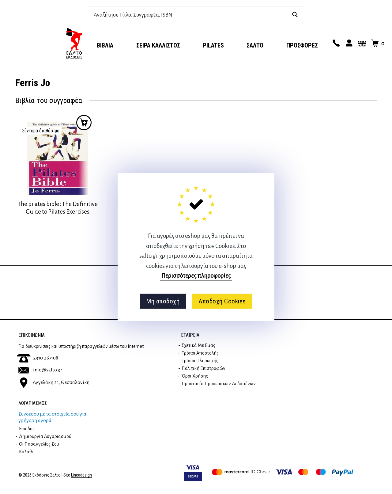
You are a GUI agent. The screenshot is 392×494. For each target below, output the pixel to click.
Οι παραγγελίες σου (39, 444)
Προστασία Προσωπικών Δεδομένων (219, 383)
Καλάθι (26, 451)
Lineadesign (81, 475)
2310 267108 (37, 358)
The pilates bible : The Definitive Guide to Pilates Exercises (58, 208)
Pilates (213, 45)
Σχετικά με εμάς (198, 345)
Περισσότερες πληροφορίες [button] (196, 275)
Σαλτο (255, 45)
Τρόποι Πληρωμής (200, 360)
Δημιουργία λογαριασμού (45, 436)
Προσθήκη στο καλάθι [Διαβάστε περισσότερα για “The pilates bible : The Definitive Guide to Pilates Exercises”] (84, 122)
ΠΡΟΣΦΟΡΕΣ (302, 45)
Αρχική (74, 43)
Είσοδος (27, 428)
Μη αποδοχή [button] (162, 301)
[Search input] (189, 14)
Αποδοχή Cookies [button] (222, 301)
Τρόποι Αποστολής (200, 353)
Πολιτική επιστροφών (203, 368)
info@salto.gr (40, 370)
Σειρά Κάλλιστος (158, 45)
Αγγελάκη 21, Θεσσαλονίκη (53, 382)
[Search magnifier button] (295, 14)
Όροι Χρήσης (195, 376)
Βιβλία (105, 45)
